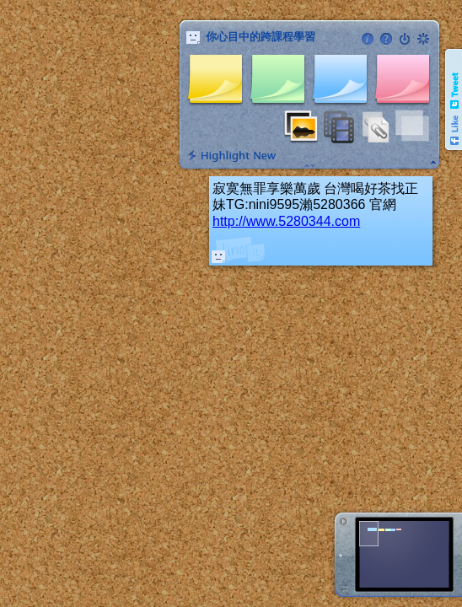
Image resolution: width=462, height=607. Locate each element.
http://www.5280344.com (286, 221)
